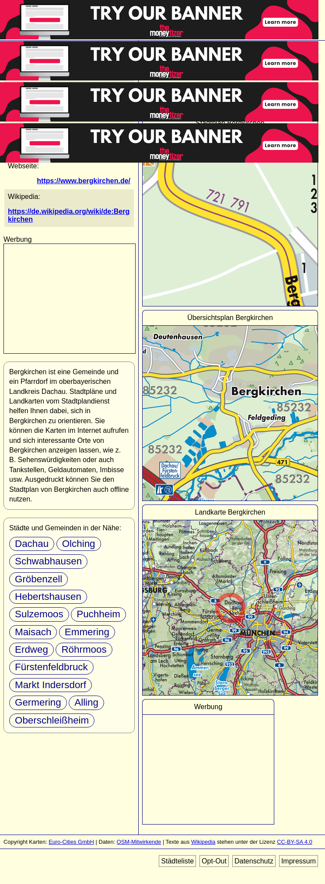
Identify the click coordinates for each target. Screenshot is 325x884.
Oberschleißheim (52, 720)
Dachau (32, 543)
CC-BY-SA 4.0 (294, 842)
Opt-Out (214, 861)
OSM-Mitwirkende (139, 842)
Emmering (87, 631)
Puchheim (98, 614)
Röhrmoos (83, 649)
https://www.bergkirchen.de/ (83, 180)
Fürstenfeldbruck (51, 666)
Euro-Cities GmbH (71, 842)
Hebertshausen (48, 596)
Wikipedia (203, 842)
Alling (86, 702)
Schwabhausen (48, 561)
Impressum (298, 861)
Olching (78, 543)
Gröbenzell (38, 579)
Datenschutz (253, 861)
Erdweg (31, 649)
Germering (38, 702)
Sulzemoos (39, 614)
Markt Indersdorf (50, 684)
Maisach (33, 631)
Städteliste (177, 861)
